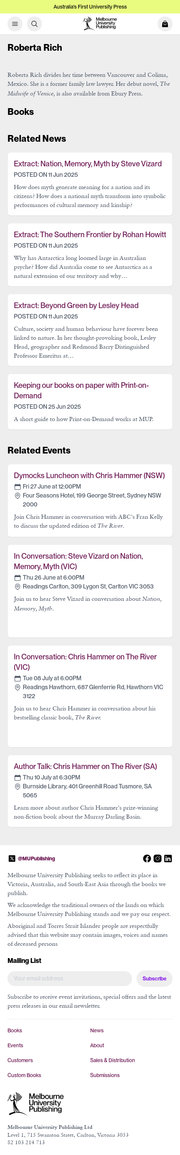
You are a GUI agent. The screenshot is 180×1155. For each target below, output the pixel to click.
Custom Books (24, 1075)
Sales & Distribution (112, 1060)
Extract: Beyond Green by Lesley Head (76, 305)
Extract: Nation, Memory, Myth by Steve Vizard (88, 163)
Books (14, 1030)
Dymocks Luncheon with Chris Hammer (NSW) (89, 475)
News (97, 1030)
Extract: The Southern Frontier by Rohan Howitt (90, 234)
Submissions (105, 1075)
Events (15, 1045)
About (97, 1045)
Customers (20, 1060)
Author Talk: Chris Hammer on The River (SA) (85, 766)
